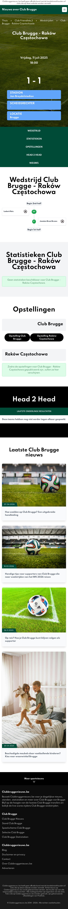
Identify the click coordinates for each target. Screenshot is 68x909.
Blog (4, 850)
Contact (6, 859)
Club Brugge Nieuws (13, 819)
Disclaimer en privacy (13, 855)
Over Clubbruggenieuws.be (17, 864)
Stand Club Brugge (12, 823)
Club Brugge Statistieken (15, 837)
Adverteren (8, 868)
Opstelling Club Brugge (17, 337)
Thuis (5, 21)
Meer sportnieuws (34, 780)
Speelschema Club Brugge (16, 828)
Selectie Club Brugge (13, 832)
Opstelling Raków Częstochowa (46, 337)
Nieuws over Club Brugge (19, 9)
